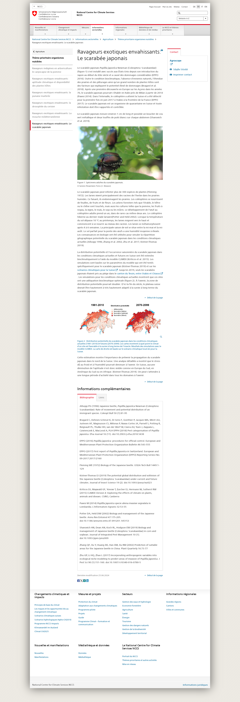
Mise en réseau (129, 664)
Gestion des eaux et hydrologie (136, 602)
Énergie (125, 617)
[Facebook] (78, 580)
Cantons (170, 605)
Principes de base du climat (47, 605)
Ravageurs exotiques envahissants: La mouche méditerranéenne (51, 115)
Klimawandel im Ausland (46, 627)
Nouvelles (39, 653)
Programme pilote (86, 609)
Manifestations (41, 657)
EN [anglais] (206, 6)
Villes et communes (175, 609)
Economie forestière (131, 605)
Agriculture (108, 39)
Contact (184, 7)
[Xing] (84, 580)
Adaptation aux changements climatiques (97, 605)
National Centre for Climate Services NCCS (51, 39)
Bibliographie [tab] (87, 397)
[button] (179, 13)
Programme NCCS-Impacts (47, 623)
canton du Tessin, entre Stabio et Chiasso (138, 273)
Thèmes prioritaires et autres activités (139, 660)
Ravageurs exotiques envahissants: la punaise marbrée (51, 94)
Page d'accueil (155, 7)
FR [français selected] (198, 6)
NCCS (38, 6)
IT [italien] (202, 6)
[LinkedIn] (87, 580)
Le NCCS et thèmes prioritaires (170, 28)
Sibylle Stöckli (180, 69)
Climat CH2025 (42, 631)
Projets (81, 613)
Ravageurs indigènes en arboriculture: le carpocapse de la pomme (52, 70)
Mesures (85, 27)
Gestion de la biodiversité (134, 629)
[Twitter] (81, 580)
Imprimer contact (182, 74)
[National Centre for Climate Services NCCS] (76, 15)
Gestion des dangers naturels (135, 625)
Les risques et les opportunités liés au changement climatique (52, 610)
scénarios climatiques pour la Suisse (96, 269)
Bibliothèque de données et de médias (148, 28)
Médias (176, 7)
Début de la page (155, 297)
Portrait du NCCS (130, 656)
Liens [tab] (101, 397)
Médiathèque (84, 657)
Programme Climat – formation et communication (94, 623)
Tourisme (126, 621)
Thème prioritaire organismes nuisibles (136, 39)
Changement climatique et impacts (67, 28)
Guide (81, 617)
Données (82, 653)
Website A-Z (192, 18)
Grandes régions (173, 602)
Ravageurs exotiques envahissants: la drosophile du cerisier (51, 104)
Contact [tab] (174, 51)
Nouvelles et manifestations (41, 28)
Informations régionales (121, 28)
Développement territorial (134, 633)
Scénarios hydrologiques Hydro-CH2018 (53, 619)
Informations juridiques (195, 684)
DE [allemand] (194, 6)
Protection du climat (87, 602)
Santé (125, 613)
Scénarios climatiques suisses (48, 615)
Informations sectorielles (100, 29)
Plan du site (167, 7)
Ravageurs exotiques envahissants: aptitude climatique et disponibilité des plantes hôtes (51, 82)
